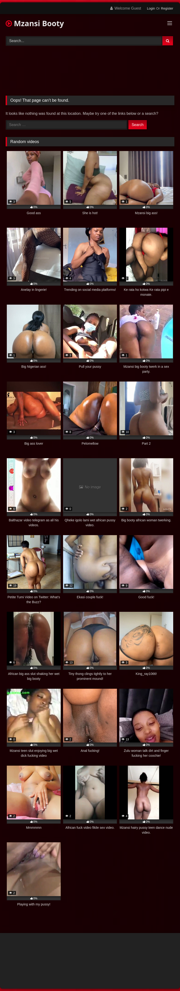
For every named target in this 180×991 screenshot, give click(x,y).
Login (151, 8)
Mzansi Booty (35, 23)
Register (167, 8)
